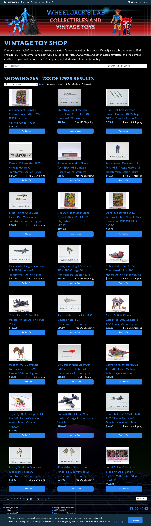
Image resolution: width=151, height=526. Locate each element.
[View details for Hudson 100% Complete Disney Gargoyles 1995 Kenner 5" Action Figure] (27, 361)
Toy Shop (25, 2)
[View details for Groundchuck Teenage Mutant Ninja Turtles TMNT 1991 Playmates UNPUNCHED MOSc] (27, 109)
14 (35, 499)
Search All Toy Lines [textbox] (119, 66)
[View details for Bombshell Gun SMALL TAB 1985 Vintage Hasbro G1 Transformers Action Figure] (124, 411)
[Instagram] (141, 509)
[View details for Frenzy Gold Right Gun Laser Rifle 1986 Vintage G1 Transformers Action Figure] (75, 263)
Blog (48, 2)
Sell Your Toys (13, 2)
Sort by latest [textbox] (13, 84)
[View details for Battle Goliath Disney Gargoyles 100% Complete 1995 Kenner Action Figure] (124, 312)
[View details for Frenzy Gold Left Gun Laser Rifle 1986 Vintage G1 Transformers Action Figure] (27, 464)
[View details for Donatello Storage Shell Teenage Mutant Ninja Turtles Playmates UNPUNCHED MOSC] (124, 211)
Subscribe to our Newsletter (64, 513)
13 (31, 499)
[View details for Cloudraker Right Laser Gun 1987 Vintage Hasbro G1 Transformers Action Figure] (75, 361)
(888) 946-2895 (60, 510)
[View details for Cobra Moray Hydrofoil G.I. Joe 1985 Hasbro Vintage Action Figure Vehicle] (124, 361)
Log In (143, 2)
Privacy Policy (117, 521)
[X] (136, 509)
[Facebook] (131, 509)
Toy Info (34, 2)
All (42, 84)
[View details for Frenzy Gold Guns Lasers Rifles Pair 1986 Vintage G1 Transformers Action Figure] (75, 464)
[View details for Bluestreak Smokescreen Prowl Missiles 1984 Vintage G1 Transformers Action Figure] (124, 106)
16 (42, 499)
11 (24, 499)
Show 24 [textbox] (140, 499)
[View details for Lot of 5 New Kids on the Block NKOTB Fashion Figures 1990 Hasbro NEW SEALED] (124, 466)
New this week (56, 84)
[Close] (135, 520)
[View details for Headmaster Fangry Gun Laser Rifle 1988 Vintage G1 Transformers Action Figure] (27, 263)
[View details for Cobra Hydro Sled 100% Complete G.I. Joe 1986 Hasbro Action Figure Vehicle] (124, 263)
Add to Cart (27, 131)
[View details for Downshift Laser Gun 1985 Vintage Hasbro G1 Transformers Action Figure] (27, 160)
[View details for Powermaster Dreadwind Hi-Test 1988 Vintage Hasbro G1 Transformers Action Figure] (124, 160)
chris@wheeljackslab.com (64, 508)
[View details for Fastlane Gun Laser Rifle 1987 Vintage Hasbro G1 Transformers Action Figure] (75, 312)
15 (38, 499)
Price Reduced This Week (79, 84)
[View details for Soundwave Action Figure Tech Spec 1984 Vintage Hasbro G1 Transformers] (75, 160)
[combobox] (127, 66)
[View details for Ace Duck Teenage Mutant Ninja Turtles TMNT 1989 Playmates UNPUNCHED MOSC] (75, 211)
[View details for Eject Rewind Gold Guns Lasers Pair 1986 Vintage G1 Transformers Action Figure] (27, 209)
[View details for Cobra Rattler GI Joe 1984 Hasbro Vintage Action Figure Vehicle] (27, 312)
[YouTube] (146, 509)
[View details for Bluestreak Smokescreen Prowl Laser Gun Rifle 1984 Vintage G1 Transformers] (75, 106)
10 (20, 499)
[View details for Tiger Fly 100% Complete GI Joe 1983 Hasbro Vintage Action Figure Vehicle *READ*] (27, 413)
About (41, 2)
